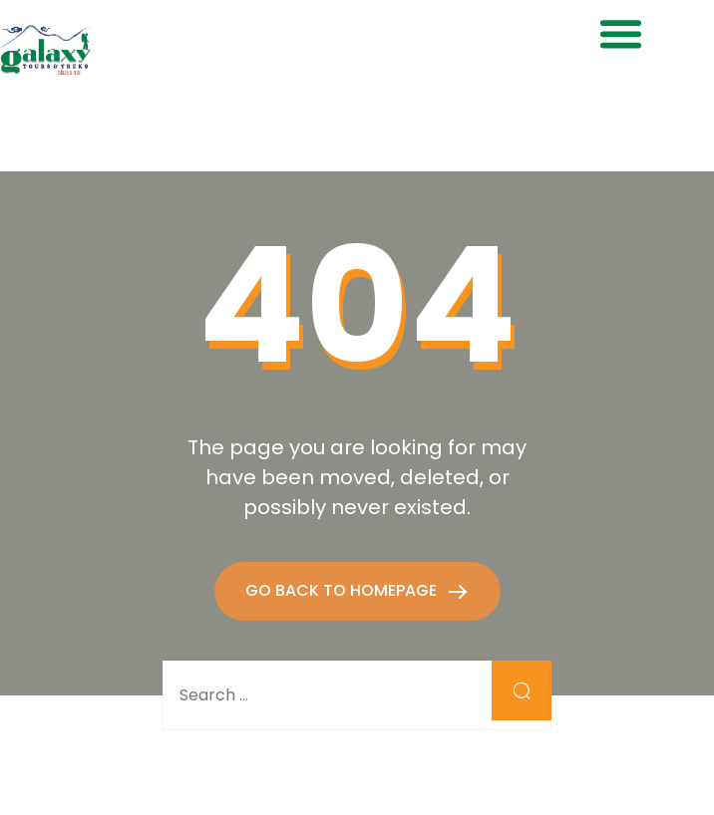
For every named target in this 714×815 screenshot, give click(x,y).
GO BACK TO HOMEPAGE (343, 590)
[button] (621, 34)
